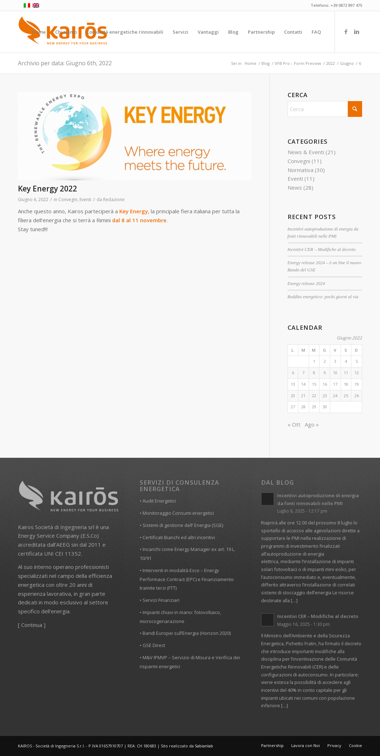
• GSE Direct (152, 645)
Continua (31, 624)
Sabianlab (204, 745)
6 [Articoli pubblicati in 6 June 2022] (293, 372)
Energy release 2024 (306, 283)
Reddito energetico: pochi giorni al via (323, 296)
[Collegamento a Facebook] (346, 31)
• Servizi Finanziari (159, 600)
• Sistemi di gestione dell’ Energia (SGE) (181, 525)
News (295, 187)
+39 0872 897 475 (346, 5)
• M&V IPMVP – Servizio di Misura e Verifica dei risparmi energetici (190, 662)
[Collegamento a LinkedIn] (356, 31)
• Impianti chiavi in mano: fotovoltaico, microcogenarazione (180, 616)
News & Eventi (306, 152)
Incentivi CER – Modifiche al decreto (322, 249)
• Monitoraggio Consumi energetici (177, 513)
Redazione (114, 199)
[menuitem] (39, 32)
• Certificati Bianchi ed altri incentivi (177, 537)
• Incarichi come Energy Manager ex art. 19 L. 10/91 (187, 553)
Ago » (312, 424)
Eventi (85, 199)
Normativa (300, 169)
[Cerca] (325, 109)
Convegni (67, 199)
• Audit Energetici (158, 501)
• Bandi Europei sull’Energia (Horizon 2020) (185, 633)
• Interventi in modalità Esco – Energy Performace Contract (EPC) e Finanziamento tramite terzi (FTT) (187, 579)
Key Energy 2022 (47, 189)
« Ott (294, 424)
